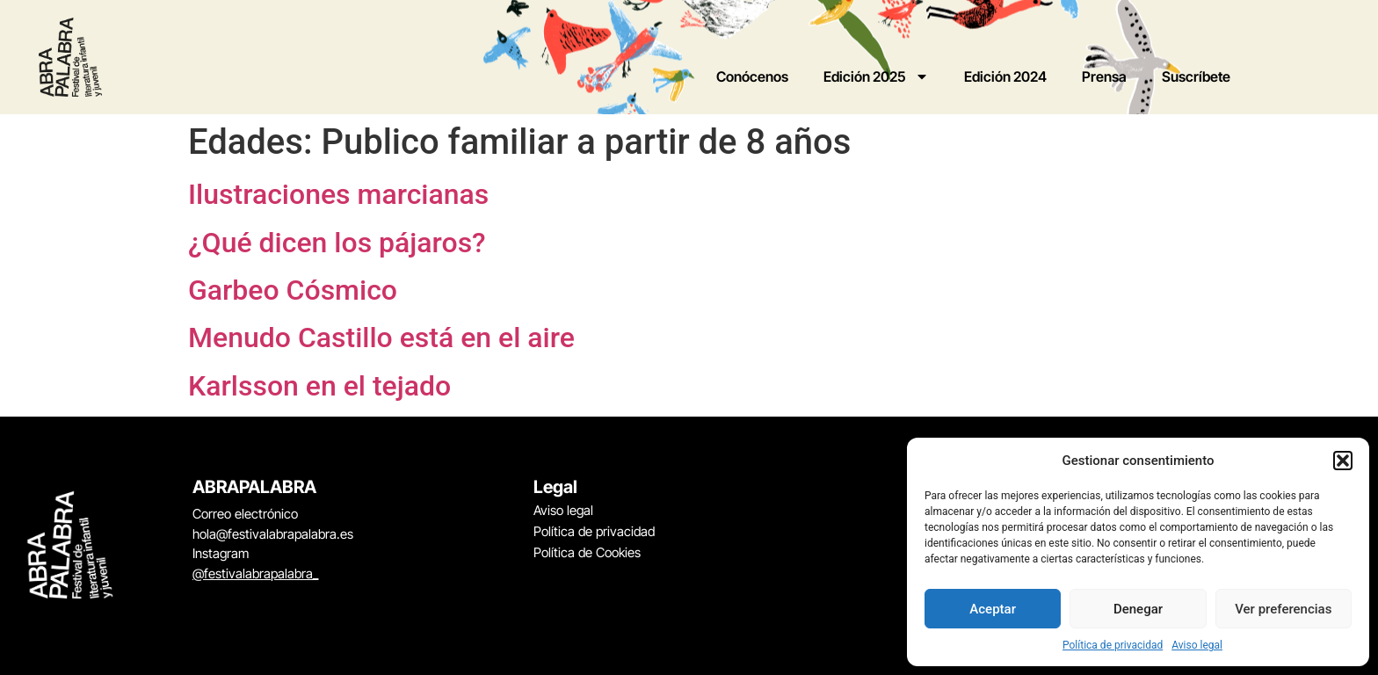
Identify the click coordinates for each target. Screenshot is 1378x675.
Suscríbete (1196, 76)
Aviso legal (1196, 645)
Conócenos (752, 76)
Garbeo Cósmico (292, 290)
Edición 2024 (1005, 76)
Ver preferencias (1283, 609)
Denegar (1138, 609)
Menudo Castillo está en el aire (381, 337)
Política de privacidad (1113, 645)
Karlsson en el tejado (319, 386)
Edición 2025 (876, 76)
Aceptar (992, 609)
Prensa (1104, 76)
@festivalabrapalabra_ (255, 573)
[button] (1343, 460)
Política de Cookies (587, 552)
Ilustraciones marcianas (338, 194)
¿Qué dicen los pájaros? (337, 242)
